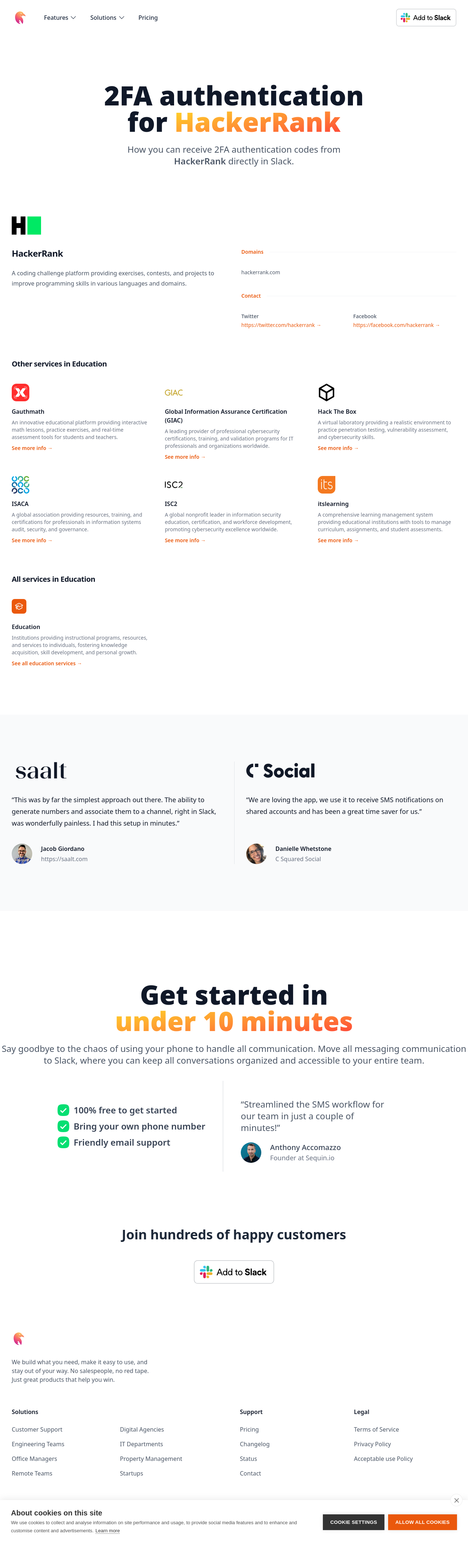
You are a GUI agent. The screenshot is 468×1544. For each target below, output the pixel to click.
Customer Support (37, 1429)
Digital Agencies (142, 1429)
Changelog (255, 1444)
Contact (250, 1473)
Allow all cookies (422, 1522)
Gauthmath (28, 412)
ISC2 (171, 504)
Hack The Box (337, 412)
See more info (32, 447)
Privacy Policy (372, 1444)
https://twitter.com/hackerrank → (281, 324)
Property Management (151, 1459)
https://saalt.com (64, 859)
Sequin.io (320, 1157)
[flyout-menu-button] (60, 17)
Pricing (148, 18)
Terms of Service (376, 1429)
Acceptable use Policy (383, 1459)
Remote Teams (32, 1473)
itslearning (333, 504)
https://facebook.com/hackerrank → (396, 324)
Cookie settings (353, 1522)
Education (26, 627)
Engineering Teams (38, 1444)
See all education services (47, 663)
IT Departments (141, 1444)
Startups (131, 1473)
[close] (456, 1500)
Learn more (107, 1530)
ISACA (20, 504)
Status (248, 1459)
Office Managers (34, 1459)
